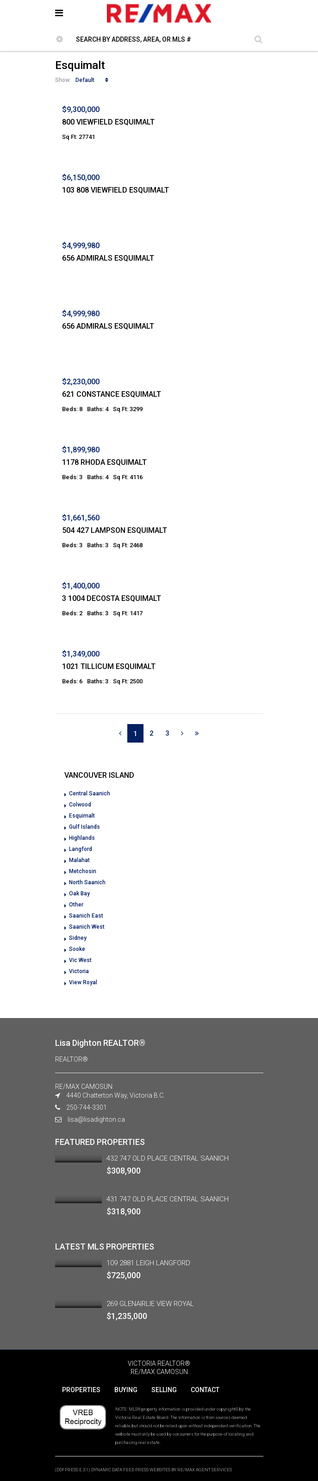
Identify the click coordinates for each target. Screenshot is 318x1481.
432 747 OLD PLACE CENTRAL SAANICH (167, 1158)
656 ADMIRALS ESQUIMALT (108, 258)
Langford (80, 849)
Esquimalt (82, 815)
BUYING (125, 1390)
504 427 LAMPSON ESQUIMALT (114, 530)
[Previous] (120, 733)
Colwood (80, 804)
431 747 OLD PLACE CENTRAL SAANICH (167, 1199)
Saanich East (86, 915)
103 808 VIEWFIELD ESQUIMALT (115, 190)
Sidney (78, 938)
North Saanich (87, 882)
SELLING (164, 1390)
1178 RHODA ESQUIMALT (104, 462)
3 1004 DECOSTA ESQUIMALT (111, 598)
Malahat (79, 860)
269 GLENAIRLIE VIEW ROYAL (150, 1304)
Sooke (77, 949)
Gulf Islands (84, 827)
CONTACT (205, 1390)
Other (76, 904)
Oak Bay (79, 893)
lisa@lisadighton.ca (96, 1119)
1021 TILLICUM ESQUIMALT (109, 666)
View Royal (83, 982)
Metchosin (82, 871)
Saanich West (87, 927)
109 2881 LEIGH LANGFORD (148, 1263)
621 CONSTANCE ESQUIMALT (111, 394)
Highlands (82, 838)
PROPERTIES (81, 1390)
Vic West (80, 960)
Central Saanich (89, 793)
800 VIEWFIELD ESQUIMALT (108, 122)
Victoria (79, 971)
